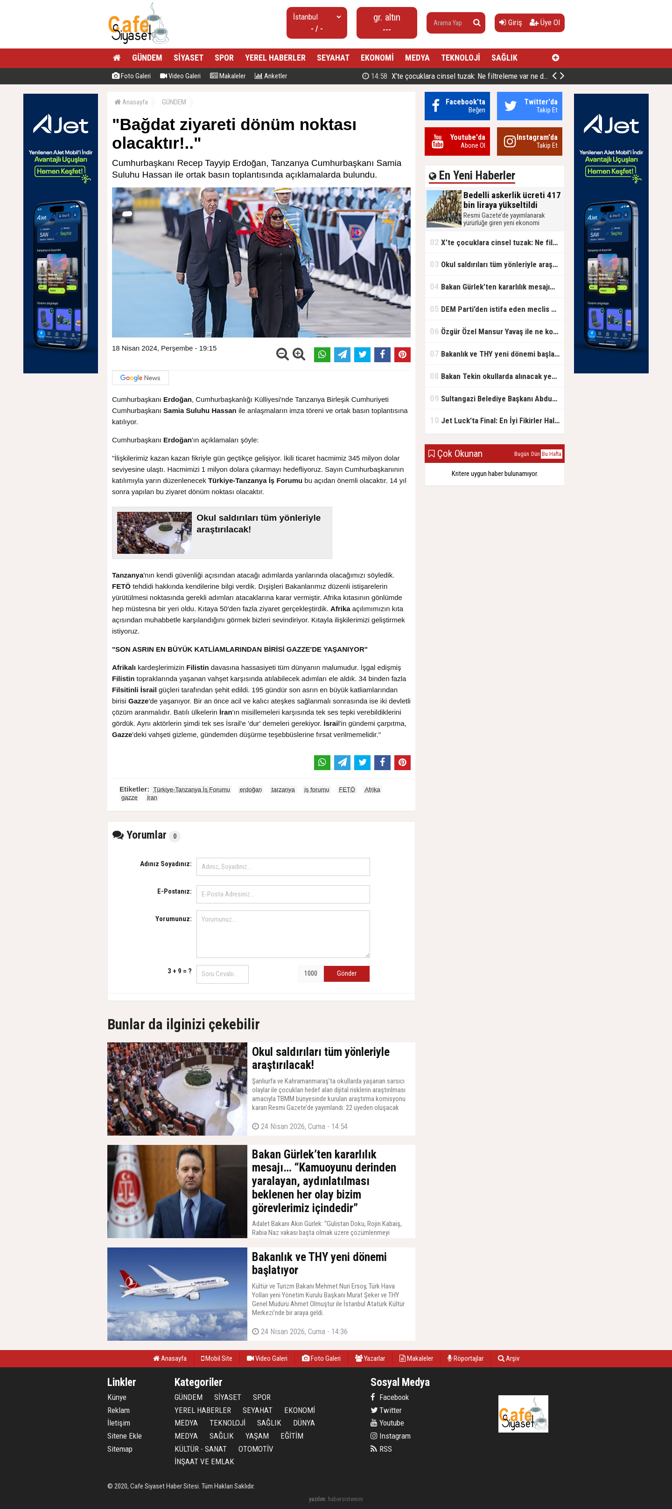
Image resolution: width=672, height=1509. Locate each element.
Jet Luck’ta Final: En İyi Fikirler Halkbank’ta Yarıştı (497, 420)
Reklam (118, 1410)
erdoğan (251, 789)
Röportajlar (465, 1358)
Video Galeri (180, 76)
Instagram (391, 1435)
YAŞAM (257, 1435)
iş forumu (316, 789)
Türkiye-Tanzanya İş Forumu (191, 789)
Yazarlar (370, 1358)
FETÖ (347, 789)
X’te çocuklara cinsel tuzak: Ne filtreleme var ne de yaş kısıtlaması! (497, 242)
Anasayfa (131, 102)
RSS (381, 1449)
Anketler (271, 76)
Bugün (521, 454)
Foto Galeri (131, 76)
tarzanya (283, 789)
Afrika (372, 789)
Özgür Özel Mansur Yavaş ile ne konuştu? (497, 331)
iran (152, 797)
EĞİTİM (291, 1435)
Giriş (510, 22)
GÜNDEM (147, 57)
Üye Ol (545, 22)
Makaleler (227, 76)
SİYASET (188, 57)
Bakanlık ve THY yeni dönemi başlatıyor (497, 353)
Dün (535, 454)
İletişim (118, 1422)
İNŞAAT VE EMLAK (204, 1461)
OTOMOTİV (255, 1449)
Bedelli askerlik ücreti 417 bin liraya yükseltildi (463, 76)
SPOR (224, 57)
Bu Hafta (551, 454)
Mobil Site (216, 1358)
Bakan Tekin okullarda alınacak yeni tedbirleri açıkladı (497, 376)
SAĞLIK (504, 57)
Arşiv (508, 1358)
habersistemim (345, 1498)
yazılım (317, 1498)
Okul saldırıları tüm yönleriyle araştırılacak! (497, 264)
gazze (129, 797)
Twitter (386, 1410)
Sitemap (120, 1449)
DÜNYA (304, 1422)
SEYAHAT (333, 57)
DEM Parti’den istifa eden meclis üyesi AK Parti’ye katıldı (497, 308)
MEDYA (417, 57)
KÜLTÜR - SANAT (201, 1449)
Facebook (390, 1397)
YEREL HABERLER (275, 57)
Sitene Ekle (124, 1435)
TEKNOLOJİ (460, 57)
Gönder (347, 973)
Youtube (387, 1422)
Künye (116, 1397)
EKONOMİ (377, 57)
